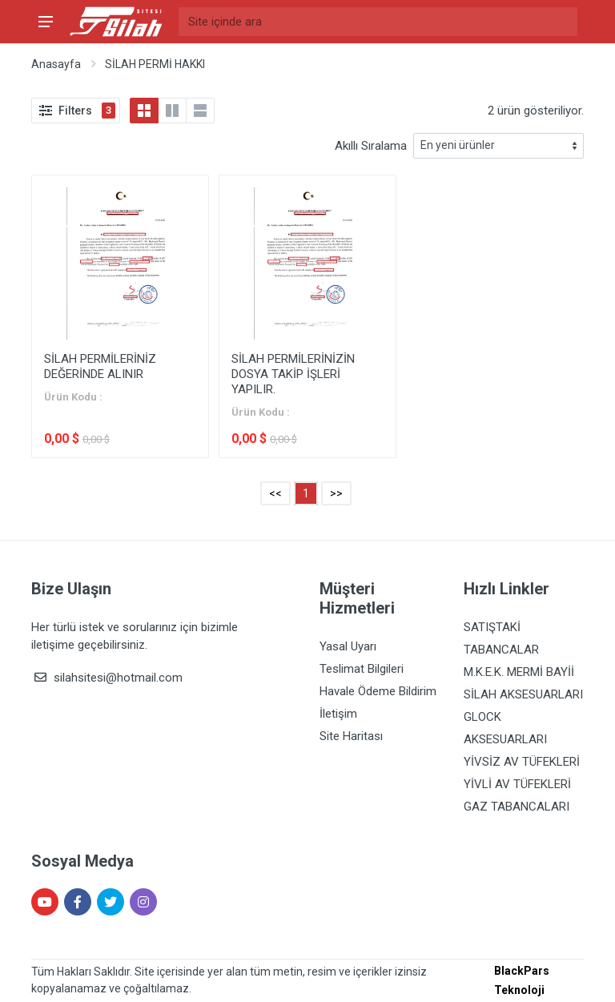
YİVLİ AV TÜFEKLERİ (517, 784)
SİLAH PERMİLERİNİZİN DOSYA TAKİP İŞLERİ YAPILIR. (293, 374)
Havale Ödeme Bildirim (378, 691)
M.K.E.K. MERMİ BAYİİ (519, 672)
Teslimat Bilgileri (362, 669)
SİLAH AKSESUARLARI (523, 694)
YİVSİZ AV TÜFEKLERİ (522, 762)
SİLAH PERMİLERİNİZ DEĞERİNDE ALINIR (100, 366)
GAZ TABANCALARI (516, 806)
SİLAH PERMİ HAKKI (155, 64)
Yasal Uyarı (348, 646)
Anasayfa (56, 64)
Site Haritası (351, 736)
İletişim (338, 713)
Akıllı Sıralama (371, 146)
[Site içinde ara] (378, 21)
